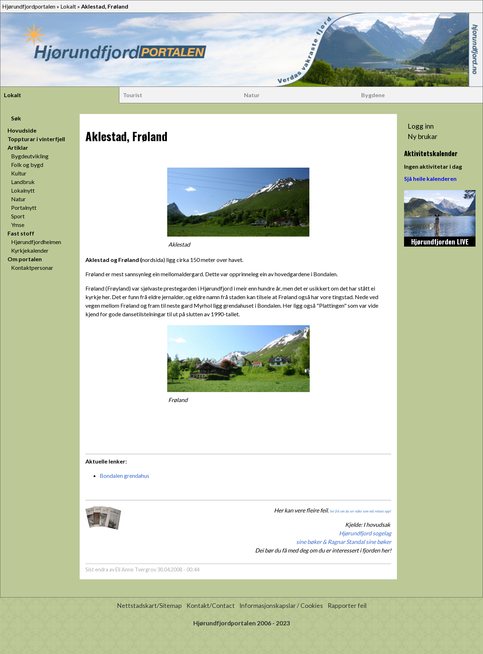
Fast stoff (21, 233)
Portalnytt (23, 207)
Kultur (18, 173)
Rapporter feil (347, 605)
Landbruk (23, 181)
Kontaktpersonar (32, 267)
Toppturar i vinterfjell (36, 138)
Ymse (17, 224)
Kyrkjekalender (30, 250)
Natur (252, 94)
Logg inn (421, 126)
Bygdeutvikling (30, 156)
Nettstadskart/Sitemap (149, 605)
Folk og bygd (27, 164)
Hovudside (22, 130)
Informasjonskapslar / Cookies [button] (281, 605)
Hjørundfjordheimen (36, 241)
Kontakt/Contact (210, 605)
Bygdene (373, 94)
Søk (16, 118)
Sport (18, 216)
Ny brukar (422, 136)
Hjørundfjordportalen (28, 6)
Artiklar (18, 147)
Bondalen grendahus (124, 475)
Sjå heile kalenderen (430, 178)
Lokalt (68, 6)
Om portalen (25, 259)
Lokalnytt (23, 190)
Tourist (132, 94)
